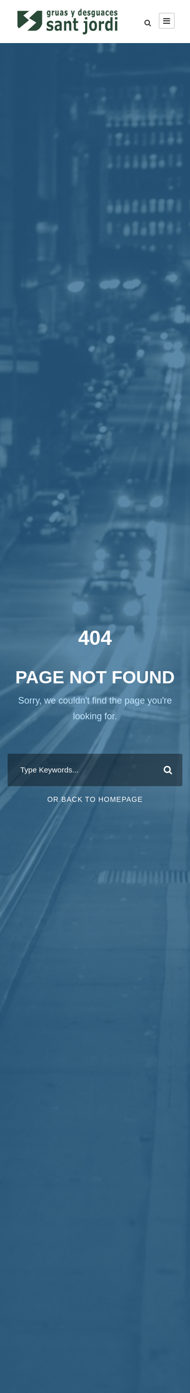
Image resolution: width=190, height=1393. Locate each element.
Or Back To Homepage (95, 799)
